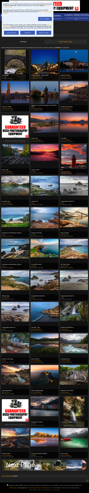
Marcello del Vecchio (37, 77)
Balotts (34, 266)
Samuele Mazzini (66, 171)
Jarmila (34, 234)
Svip (34, 203)
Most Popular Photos (65, 41)
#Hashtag (8, 476)
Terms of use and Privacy (34, 487)
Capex (4, 77)
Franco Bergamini (66, 108)
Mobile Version (13, 487)
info (24, 140)
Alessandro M (65, 329)
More (3, 476)
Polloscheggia (65, 392)
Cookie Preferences (46, 487)
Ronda (34, 423)
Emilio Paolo (65, 234)
